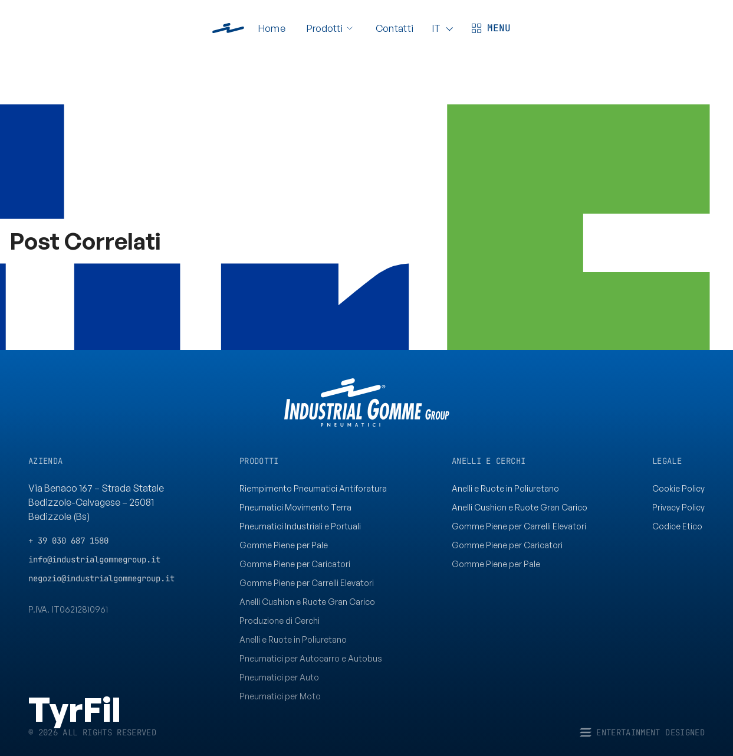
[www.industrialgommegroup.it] (228, 28)
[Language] (440, 28)
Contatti (395, 28)
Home (271, 28)
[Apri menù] (489, 28)
